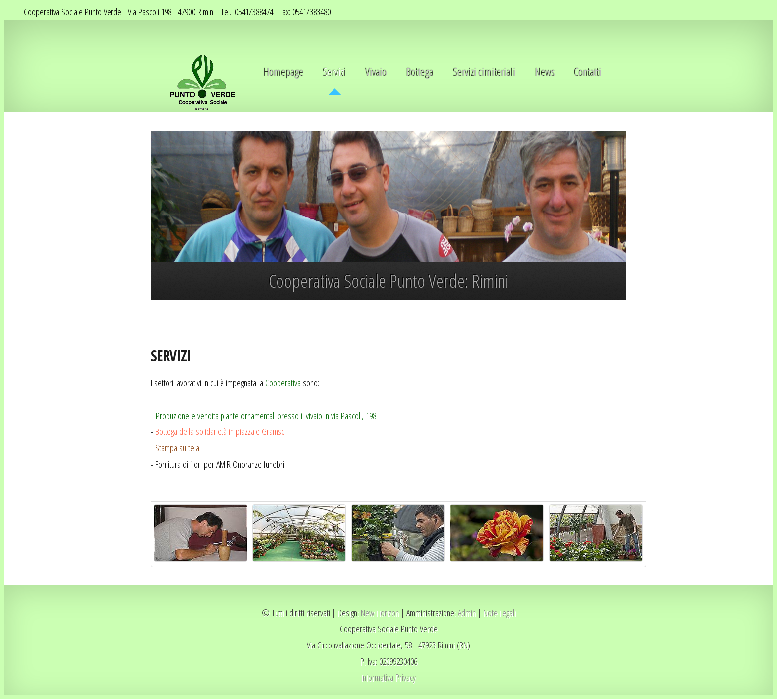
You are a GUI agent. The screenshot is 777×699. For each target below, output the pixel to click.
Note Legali (499, 612)
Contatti (588, 72)
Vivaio (376, 72)
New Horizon (380, 612)
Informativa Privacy (388, 677)
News (545, 72)
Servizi (334, 72)
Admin (466, 612)
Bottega (420, 72)
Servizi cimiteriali (484, 72)
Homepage (284, 72)
